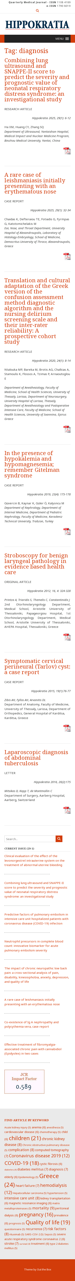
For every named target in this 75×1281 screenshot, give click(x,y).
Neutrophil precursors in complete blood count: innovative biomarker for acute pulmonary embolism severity (33, 945)
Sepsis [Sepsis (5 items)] (50, 1234)
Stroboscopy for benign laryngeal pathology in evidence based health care (36, 564)
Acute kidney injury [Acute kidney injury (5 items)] (17, 1127)
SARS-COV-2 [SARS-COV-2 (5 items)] (34, 1234)
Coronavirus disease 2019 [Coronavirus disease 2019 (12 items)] (39, 1156)
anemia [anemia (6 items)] (39, 1127)
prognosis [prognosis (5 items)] (17, 1223)
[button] (59, 39)
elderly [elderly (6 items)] (11, 1177)
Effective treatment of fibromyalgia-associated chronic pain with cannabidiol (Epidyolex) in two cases (32, 1048)
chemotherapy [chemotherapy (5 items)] (50, 1132)
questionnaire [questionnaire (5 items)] (14, 1229)
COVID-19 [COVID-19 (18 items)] (21, 1162)
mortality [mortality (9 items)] (43, 1207)
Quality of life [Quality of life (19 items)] (48, 1222)
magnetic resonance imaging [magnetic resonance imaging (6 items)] (30, 1203)
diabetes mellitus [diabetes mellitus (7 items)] (32, 1169)
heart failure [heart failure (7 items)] (27, 1185)
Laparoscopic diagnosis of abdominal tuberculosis (36, 758)
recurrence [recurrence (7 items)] (36, 1229)
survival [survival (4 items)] (24, 1243)
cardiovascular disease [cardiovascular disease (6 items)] (21, 1132)
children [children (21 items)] (25, 1138)
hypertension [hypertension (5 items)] (57, 1193)
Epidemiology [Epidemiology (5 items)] (28, 1177)
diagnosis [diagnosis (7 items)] (58, 1169)
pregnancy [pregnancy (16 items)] (36, 1214)
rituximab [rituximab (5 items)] (16, 1234)
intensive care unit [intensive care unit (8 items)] (22, 1198)
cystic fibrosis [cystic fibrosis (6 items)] (51, 1164)
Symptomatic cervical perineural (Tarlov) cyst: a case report (37, 667)
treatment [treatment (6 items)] (40, 1243)
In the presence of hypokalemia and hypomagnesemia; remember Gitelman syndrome (32, 464)
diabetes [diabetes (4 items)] (10, 1169)
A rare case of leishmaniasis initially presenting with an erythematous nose (34, 183)
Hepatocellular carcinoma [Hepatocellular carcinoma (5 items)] (30, 1193)
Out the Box (44, 1269)
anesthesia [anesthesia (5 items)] (55, 1127)
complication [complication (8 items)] (21, 1149)
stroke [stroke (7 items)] (11, 1243)
